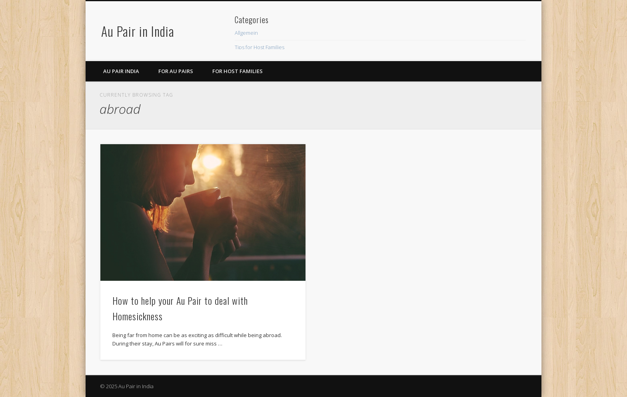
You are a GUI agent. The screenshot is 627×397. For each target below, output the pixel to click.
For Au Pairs (175, 71)
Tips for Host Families (259, 47)
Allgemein (246, 32)
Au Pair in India (137, 31)
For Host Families (237, 71)
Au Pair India (121, 71)
